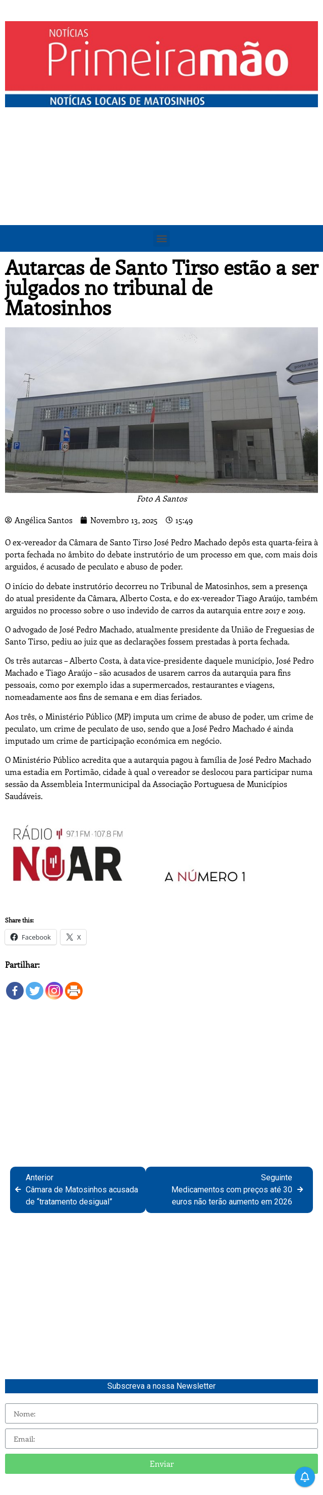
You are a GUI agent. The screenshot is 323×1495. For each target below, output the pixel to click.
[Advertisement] (161, 187)
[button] (161, 238)
